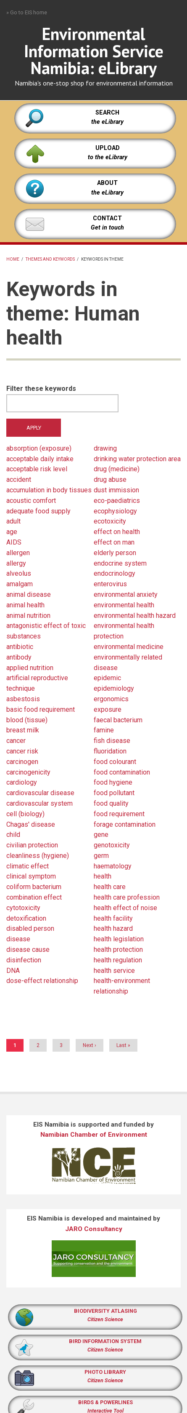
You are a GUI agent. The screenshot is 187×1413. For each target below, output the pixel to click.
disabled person (30, 928)
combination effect (34, 897)
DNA (13, 971)
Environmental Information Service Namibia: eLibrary (93, 51)
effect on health (117, 532)
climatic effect (27, 866)
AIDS (13, 542)
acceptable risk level (36, 469)
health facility (113, 918)
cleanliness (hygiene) (37, 856)
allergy (16, 563)
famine (104, 730)
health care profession (127, 897)
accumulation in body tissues (49, 490)
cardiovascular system (39, 803)
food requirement (119, 814)
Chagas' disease (30, 824)
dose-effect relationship (42, 981)
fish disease (112, 741)
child (13, 835)
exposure (107, 709)
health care (110, 887)
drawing (105, 448)
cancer (16, 741)
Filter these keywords (41, 389)
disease (18, 939)
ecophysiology (115, 511)
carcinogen (22, 762)
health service (114, 971)
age (11, 532)
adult (13, 521)
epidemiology (114, 688)
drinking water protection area (137, 459)
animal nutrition (28, 616)
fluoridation (110, 751)
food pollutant (114, 793)
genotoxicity (112, 845)
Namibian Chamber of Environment (93, 1134)
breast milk (22, 730)
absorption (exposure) (38, 448)
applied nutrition (29, 668)
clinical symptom (31, 876)
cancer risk (22, 751)
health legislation (119, 939)
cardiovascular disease (40, 793)
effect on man (114, 542)
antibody (19, 657)
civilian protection (32, 845)
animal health (25, 605)
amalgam (19, 584)
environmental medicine (128, 647)
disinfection (23, 960)
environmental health (124, 605)
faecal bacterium (118, 720)
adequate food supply (38, 511)
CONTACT (107, 218)
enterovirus (110, 584)
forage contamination (124, 824)
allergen (18, 553)
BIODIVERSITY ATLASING (105, 1311)
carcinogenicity (28, 772)
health (102, 876)
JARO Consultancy (93, 1229)
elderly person (115, 553)
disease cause (28, 950)
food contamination (122, 772)
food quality (111, 803)
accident (18, 479)
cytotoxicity (23, 908)
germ (101, 856)
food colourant (115, 762)
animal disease (28, 594)
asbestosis (23, 699)
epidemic (107, 678)
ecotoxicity (110, 521)
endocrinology (114, 573)
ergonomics (111, 699)
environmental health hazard (135, 616)
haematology (113, 866)
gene (101, 835)
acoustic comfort (31, 501)
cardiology (21, 782)
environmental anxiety (126, 594)
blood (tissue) (26, 720)
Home (12, 259)
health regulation (118, 960)
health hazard (113, 928)
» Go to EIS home (26, 12)
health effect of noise (125, 908)
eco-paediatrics (117, 501)
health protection (118, 950)
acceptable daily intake (40, 459)
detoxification (26, 918)
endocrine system (120, 563)
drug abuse (110, 479)
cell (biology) (25, 814)
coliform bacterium (33, 887)
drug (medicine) (117, 469)
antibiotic (19, 647)
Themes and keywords (50, 259)
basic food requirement (40, 709)
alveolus (18, 573)
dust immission (116, 490)
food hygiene (113, 782)
